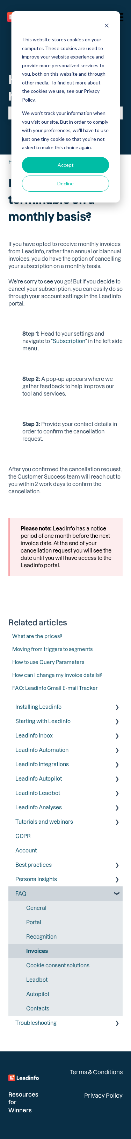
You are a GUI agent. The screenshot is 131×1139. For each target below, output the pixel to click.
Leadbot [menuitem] (37, 979)
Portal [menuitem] (33, 922)
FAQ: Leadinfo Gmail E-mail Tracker (55, 688)
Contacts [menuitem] (37, 1008)
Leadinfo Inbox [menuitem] (34, 735)
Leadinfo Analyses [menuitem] (38, 807)
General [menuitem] (36, 908)
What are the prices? (37, 636)
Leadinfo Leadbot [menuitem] (37, 793)
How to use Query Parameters (48, 662)
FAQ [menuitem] (20, 893)
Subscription (69, 341)
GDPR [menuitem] (23, 836)
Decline (65, 183)
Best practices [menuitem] (33, 865)
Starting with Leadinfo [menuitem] (43, 721)
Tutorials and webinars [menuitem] (44, 821)
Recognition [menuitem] (41, 936)
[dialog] (65, 107)
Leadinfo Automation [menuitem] (41, 750)
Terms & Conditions (96, 1072)
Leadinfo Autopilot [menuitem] (38, 778)
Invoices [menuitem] (37, 951)
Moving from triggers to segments (52, 649)
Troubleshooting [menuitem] (36, 1023)
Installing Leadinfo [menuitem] (38, 707)
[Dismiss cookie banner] (106, 26)
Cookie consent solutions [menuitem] (57, 965)
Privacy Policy (103, 1095)
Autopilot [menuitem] (37, 994)
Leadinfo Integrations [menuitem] (42, 764)
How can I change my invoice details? (57, 675)
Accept (66, 165)
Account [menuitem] (26, 850)
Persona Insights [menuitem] (36, 879)
